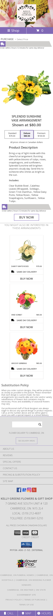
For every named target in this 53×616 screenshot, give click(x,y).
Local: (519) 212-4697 (26, 513)
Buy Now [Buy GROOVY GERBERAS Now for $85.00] (26, 375)
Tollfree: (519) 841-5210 (26, 518)
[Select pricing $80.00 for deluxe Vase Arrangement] (27, 134)
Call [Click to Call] (9, 613)
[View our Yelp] (34, 491)
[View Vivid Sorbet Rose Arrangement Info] (26, 299)
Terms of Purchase (35, 599)
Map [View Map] (26, 613)
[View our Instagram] (29, 491)
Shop (13, 30)
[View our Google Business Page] (24, 491)
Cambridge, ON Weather (20, 590)
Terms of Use (26, 604)
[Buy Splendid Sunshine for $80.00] (26, 217)
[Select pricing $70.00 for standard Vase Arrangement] (12, 134)
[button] (26, 545)
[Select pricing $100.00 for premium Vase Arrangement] (41, 134)
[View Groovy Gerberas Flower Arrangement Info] (26, 347)
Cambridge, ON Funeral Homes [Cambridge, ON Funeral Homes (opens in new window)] (17, 575)
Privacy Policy (14, 599)
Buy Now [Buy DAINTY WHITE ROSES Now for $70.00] (26, 278)
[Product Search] (27, 424)
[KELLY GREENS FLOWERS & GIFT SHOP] (26, 20)
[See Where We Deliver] (26, 440)
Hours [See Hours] (44, 613)
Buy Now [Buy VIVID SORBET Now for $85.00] (26, 327)
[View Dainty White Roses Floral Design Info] (26, 250)
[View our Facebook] (19, 491)
